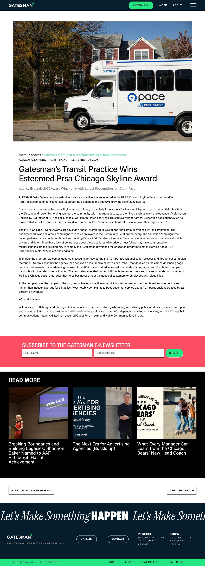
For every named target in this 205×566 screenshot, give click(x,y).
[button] (193, 5)
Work (163, 5)
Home (22, 155)
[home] (21, 4)
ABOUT (129, 562)
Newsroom (35, 155)
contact (118, 539)
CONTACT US (141, 5)
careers (86, 539)
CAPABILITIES (150, 562)
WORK (112, 562)
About (177, 5)
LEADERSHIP (176, 562)
